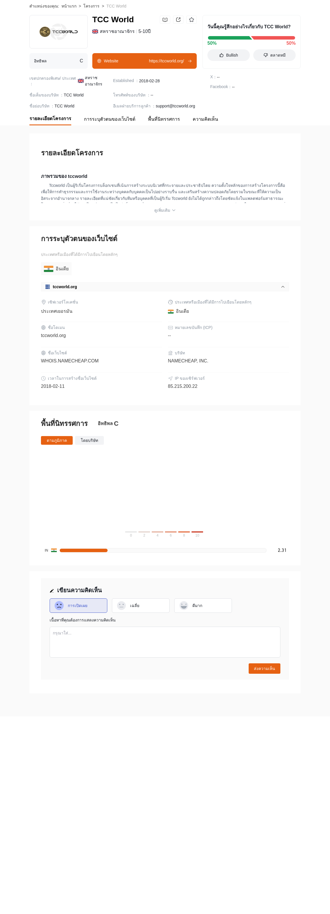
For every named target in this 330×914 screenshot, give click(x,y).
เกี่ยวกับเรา (39, 802)
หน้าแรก (68, 44)
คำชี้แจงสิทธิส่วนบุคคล (173, 802)
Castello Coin (270, 891)
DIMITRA (268, 900)
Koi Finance (84, 891)
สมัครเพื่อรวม (96, 808)
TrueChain (241, 891)
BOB (33, 891)
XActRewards (239, 900)
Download (282, 11)
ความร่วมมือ (148, 808)
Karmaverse (180, 900)
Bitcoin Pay (56, 891)
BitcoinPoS (209, 900)
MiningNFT (100, 900)
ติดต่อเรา (122, 808)
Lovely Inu (38, 900)
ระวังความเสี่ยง (68, 802)
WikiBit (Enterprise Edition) (53, 808)
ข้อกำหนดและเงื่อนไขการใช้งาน (118, 802)
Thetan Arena (143, 891)
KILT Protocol (131, 900)
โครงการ (91, 44)
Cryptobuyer (174, 891)
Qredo (156, 900)
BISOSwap (113, 891)
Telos (219, 891)
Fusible (199, 891)
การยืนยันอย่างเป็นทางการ (223, 802)
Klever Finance (69, 900)
